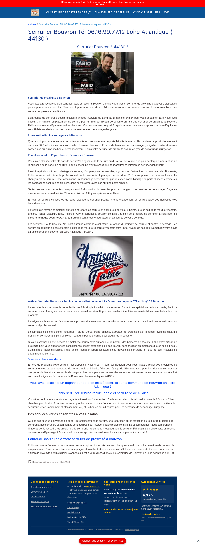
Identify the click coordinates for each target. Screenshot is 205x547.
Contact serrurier (146, 12)
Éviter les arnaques (40, 501)
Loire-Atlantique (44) (77, 502)
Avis (166, 12)
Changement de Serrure (111, 12)
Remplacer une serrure (42, 487)
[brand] (35, 12)
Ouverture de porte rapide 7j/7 (68, 12)
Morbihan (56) (74, 512)
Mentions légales (132, 529)
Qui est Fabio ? (38, 496)
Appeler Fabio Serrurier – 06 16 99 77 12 (102, 540)
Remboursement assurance (44, 506)
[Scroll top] (199, 541)
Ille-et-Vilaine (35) (75, 522)
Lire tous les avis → (150, 514)
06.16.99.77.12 (103, 4)
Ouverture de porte (40, 491)
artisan (32, 24)
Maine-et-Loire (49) (76, 517)
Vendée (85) (73, 507)
